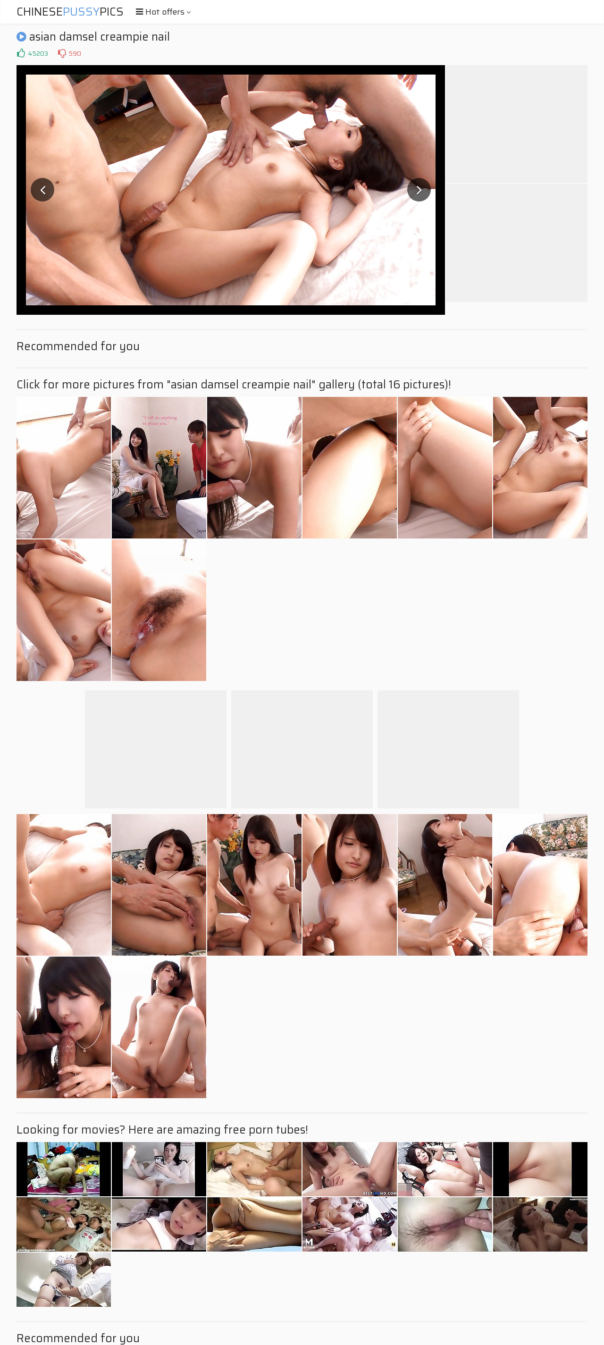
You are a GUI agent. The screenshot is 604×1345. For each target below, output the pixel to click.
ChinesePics (70, 12)
